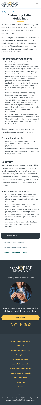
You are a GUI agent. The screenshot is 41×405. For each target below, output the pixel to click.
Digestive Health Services (14, 242)
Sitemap (20, 395)
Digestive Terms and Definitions (16, 247)
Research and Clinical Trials (20, 350)
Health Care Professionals (20, 341)
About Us (20, 346)
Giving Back (20, 355)
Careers (20, 387)
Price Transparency (20, 378)
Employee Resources (20, 359)
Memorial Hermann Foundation (20, 373)
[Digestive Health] (20, 236)
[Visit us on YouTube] (20, 325)
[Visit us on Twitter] (25, 325)
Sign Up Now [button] (20, 318)
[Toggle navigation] (37, 4)
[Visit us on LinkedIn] (11, 325)
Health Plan (20, 382)
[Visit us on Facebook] (16, 325)
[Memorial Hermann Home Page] (9, 4)
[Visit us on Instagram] (29, 325)
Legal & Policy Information (20, 364)
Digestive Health (7, 12)
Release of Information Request (20, 369)
